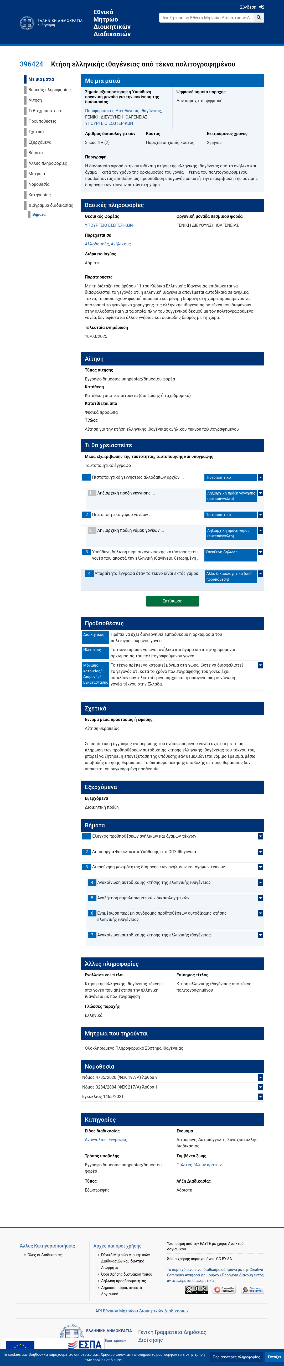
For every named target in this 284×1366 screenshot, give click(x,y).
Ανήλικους (121, 243)
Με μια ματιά (41, 79)
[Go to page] (259, 18)
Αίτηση (35, 100)
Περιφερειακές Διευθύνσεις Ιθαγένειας (123, 110)
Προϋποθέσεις (42, 121)
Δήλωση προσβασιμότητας (123, 1274)
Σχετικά (36, 131)
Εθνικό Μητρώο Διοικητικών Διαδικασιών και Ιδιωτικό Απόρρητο (125, 1254)
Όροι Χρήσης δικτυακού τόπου (126, 1268)
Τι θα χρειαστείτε (46, 110)
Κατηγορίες (40, 194)
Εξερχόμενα (40, 142)
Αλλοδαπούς (97, 243)
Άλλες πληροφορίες (48, 163)
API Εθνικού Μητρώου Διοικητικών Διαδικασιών (142, 1310)
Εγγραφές (118, 1139)
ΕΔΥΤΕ (205, 1237)
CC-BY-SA (224, 1252)
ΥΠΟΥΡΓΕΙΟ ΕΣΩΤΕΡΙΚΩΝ (109, 123)
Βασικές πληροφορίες (50, 89)
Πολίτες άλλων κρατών (199, 1164)
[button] (236, 1357)
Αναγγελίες (96, 1139)
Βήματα (36, 152)
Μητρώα (37, 173)
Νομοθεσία (39, 184)
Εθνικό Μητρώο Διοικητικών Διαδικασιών (112, 23)
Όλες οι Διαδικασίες (45, 1248)
